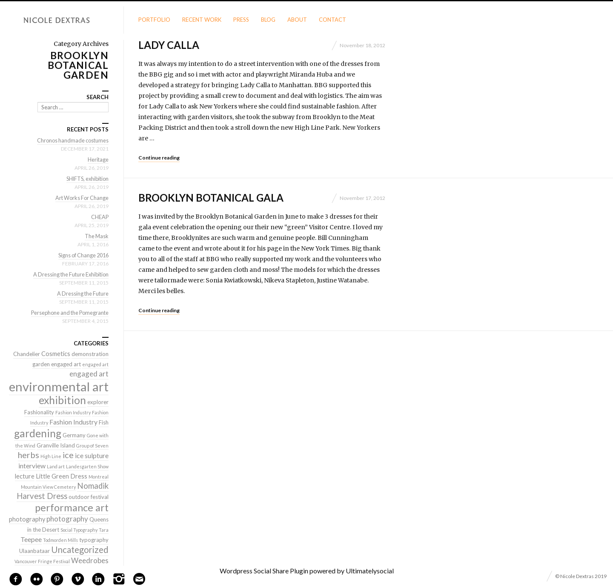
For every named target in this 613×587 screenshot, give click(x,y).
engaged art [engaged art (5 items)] (89, 373)
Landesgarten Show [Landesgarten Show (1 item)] (87, 466)
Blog (268, 19)
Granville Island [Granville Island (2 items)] (56, 445)
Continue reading (159, 157)
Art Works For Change (81, 197)
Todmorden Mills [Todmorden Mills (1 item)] (60, 540)
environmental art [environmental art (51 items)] (59, 386)
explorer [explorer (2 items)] (98, 402)
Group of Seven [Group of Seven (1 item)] (92, 445)
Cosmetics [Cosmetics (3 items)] (55, 353)
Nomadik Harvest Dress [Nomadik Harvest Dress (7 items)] (63, 491)
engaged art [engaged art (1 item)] (95, 364)
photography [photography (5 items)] (67, 518)
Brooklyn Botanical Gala (211, 197)
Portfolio (154, 19)
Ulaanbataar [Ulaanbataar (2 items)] (34, 550)
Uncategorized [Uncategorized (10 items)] (80, 549)
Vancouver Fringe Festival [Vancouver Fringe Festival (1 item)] (42, 561)
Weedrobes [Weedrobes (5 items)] (90, 560)
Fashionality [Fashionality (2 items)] (39, 412)
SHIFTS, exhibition (86, 178)
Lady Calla (168, 45)
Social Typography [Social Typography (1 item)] (78, 530)
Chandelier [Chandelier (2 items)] (26, 353)
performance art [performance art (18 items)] (72, 507)
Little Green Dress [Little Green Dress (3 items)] (61, 476)
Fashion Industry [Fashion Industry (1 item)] (73, 412)
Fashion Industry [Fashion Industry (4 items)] (73, 422)
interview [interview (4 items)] (32, 466)
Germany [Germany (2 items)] (74, 435)
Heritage (98, 159)
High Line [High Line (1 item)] (50, 456)
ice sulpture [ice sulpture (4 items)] (92, 455)
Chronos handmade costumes (71, 140)
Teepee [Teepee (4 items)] (31, 539)
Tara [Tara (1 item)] (104, 530)
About (297, 19)
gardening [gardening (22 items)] (37, 433)
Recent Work (201, 19)
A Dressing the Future (82, 293)
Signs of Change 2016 (81, 255)
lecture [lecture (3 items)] (24, 476)
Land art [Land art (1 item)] (56, 466)
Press (241, 19)
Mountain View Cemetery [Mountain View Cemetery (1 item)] (48, 487)
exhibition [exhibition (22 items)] (62, 400)
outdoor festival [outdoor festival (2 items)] (89, 496)
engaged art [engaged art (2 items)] (66, 364)
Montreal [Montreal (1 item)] (99, 476)
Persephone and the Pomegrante (68, 312)
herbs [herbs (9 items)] (28, 455)
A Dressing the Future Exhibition (69, 274)
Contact (332, 19)
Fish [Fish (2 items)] (104, 422)
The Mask (96, 236)
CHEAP (100, 217)
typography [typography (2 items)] (94, 539)
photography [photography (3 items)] (27, 519)
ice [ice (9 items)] (68, 455)
